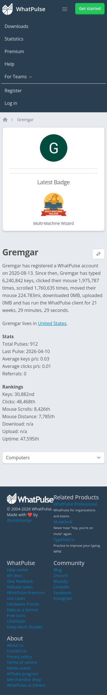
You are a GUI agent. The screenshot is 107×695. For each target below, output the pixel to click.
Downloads (16, 26)
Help (10, 64)
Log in (11, 103)
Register (13, 90)
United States (52, 323)
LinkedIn (62, 587)
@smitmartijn (19, 520)
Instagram (63, 598)
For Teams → (19, 76)
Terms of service (22, 662)
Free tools (16, 615)
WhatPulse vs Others (26, 685)
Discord (61, 575)
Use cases (16, 598)
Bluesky (61, 581)
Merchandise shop (24, 679)
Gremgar (25, 119)
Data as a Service (22, 609)
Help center (18, 569)
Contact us (17, 651)
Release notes (20, 587)
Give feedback (20, 581)
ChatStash (16, 621)
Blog (58, 569)
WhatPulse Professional (75, 504)
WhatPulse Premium (26, 592)
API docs (15, 575)
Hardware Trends (23, 604)
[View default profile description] (98, 254)
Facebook (62, 592)
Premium (14, 51)
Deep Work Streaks (24, 627)
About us (15, 645)
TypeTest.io (64, 539)
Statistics (14, 39)
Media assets (19, 668)
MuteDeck (63, 521)
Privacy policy (19, 656)
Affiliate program (22, 673)
